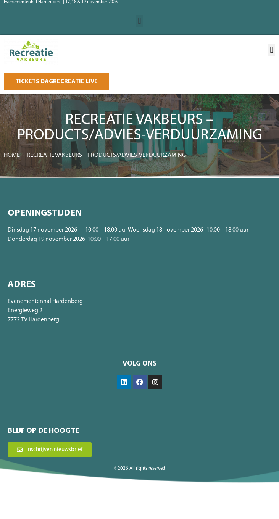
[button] (139, 21)
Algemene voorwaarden (124, 502)
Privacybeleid (165, 502)
